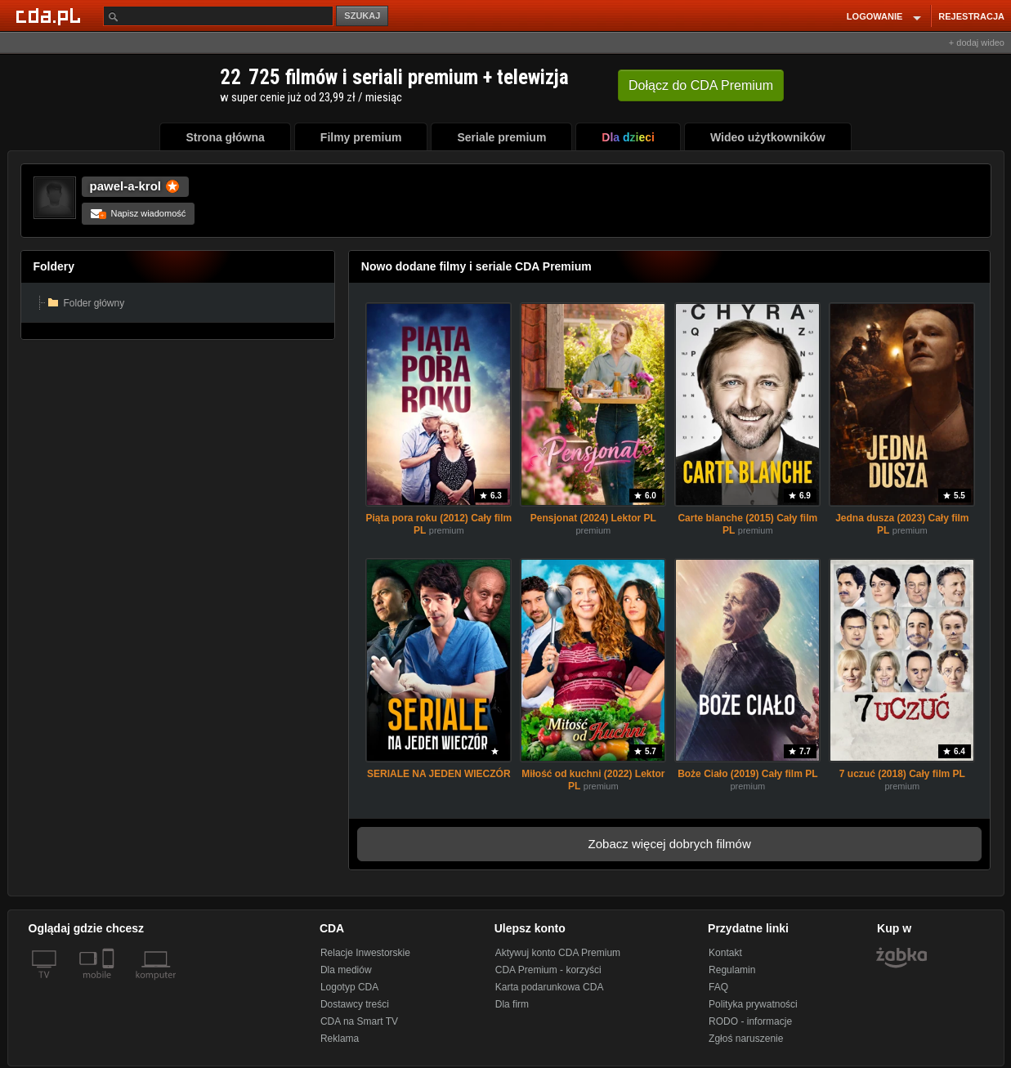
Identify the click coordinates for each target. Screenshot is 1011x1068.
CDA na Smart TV (359, 1021)
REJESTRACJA (971, 16)
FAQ (718, 987)
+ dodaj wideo (976, 42)
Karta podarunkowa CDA (549, 987)
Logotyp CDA (349, 987)
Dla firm (512, 1004)
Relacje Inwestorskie (365, 953)
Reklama (339, 1038)
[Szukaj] (218, 16)
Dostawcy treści (354, 1004)
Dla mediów (346, 970)
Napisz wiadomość (138, 213)
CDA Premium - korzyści (548, 970)
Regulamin (732, 970)
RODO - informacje (750, 1021)
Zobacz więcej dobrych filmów (669, 844)
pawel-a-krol (126, 186)
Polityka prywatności (753, 1004)
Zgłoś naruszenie (746, 1038)
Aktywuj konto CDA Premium (557, 953)
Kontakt (725, 953)
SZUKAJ (362, 15)
